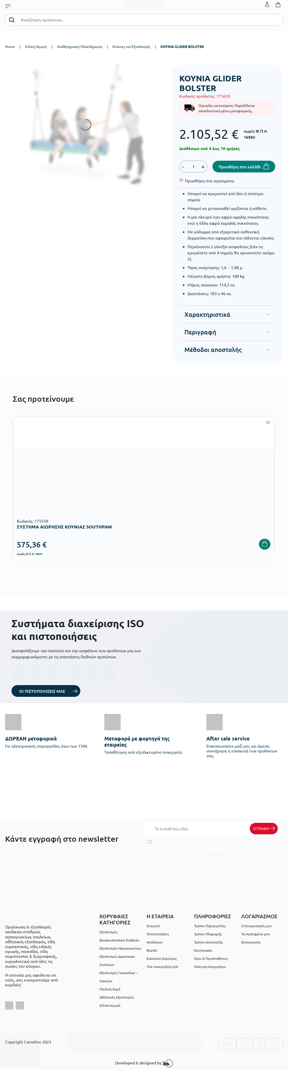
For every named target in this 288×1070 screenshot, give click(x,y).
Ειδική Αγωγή (36, 46)
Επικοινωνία (250, 942)
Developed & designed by (144, 1063)
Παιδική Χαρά (109, 989)
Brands (152, 950)
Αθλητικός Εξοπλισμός (116, 997)
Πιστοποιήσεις (158, 934)
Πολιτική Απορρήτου (210, 966)
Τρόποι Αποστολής (208, 942)
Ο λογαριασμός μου (256, 926)
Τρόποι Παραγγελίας (210, 926)
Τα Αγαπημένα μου (255, 934)
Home (10, 46)
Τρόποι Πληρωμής (208, 934)
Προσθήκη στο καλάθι (240, 166)
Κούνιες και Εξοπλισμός (131, 46)
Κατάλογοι (155, 942)
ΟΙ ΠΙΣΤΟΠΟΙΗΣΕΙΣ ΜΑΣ (42, 691)
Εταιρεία (153, 926)
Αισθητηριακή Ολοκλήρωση (79, 46)
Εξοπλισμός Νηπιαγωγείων (120, 948)
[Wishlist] (209, 180)
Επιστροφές (203, 950)
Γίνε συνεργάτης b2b (162, 966)
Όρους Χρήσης (232, 842)
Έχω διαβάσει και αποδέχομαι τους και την (213, 845)
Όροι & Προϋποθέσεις (211, 958)
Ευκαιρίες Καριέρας (162, 958)
